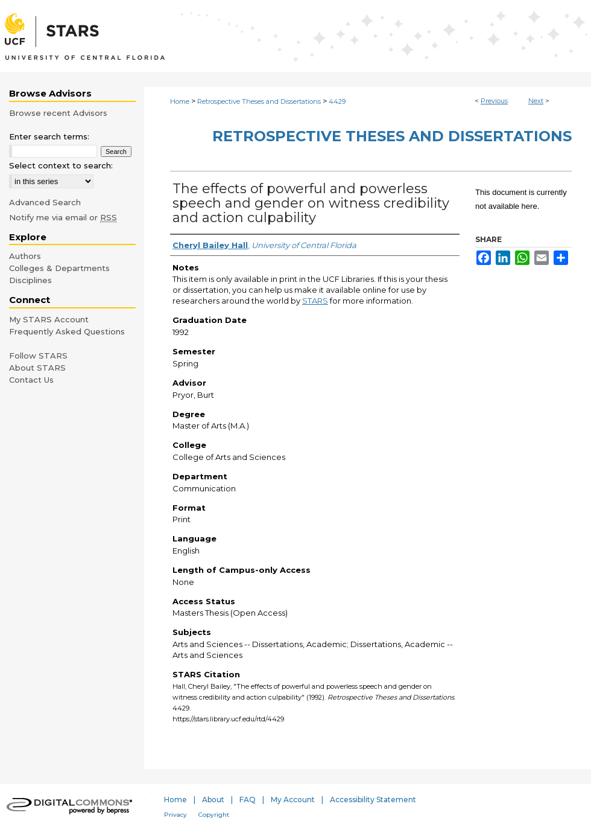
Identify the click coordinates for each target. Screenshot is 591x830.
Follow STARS (38, 355)
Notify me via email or (63, 217)
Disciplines (30, 280)
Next (535, 101)
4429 (337, 101)
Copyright (213, 815)
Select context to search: (61, 165)
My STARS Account (49, 319)
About (213, 799)
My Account (293, 799)
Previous (494, 101)
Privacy (175, 815)
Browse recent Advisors (58, 113)
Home (179, 101)
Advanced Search (45, 202)
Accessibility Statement (373, 799)
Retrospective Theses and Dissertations (259, 101)
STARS (315, 300)
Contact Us (31, 380)
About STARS (37, 367)
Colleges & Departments (59, 268)
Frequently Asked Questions (67, 331)
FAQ (247, 799)
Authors (25, 256)
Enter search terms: (49, 136)
